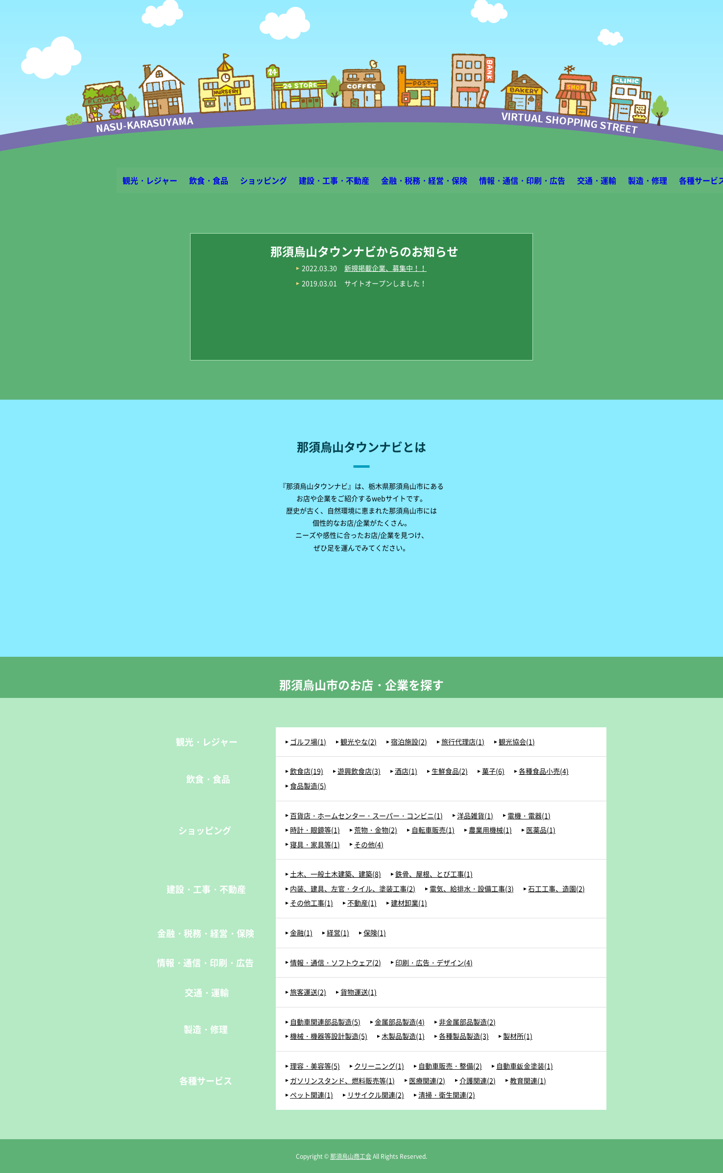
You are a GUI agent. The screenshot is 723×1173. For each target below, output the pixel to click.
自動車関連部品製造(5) (325, 1022)
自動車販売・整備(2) (450, 1066)
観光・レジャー (149, 180)
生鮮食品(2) (450, 771)
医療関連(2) (427, 1080)
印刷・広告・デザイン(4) (434, 962)
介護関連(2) (477, 1080)
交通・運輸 (596, 180)
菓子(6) (493, 771)
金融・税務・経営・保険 (424, 180)
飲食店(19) (306, 771)
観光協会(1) (517, 741)
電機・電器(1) (529, 815)
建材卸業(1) (409, 903)
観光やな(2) (358, 741)
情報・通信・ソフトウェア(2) (335, 962)
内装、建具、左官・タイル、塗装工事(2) (352, 888)
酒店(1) (406, 771)
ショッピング (263, 180)
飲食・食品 (208, 180)
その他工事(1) (311, 903)
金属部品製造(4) (400, 1022)
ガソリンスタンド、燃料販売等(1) (342, 1080)
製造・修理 (647, 180)
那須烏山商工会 (350, 1156)
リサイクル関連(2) (375, 1095)
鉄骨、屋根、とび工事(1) (434, 874)
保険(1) (374, 932)
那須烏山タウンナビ (361, 118)
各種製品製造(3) (464, 1036)
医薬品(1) (540, 830)
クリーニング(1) (379, 1066)
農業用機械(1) (490, 830)
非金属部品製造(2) (467, 1022)
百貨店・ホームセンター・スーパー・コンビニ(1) (366, 815)
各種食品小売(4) (544, 771)
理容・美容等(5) (315, 1066)
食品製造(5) (308, 785)
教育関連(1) (528, 1080)
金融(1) (301, 932)
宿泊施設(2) (409, 741)
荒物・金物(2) (375, 830)
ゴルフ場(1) (308, 741)
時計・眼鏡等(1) (315, 830)
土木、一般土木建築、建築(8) (335, 874)
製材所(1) (517, 1036)
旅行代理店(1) (462, 741)
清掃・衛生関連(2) (446, 1095)
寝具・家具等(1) (315, 844)
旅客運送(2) (308, 992)
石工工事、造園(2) (556, 888)
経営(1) (338, 932)
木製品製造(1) (403, 1036)
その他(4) (369, 844)
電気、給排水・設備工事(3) (472, 888)
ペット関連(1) (311, 1095)
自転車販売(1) (433, 830)
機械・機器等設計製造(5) (328, 1036)
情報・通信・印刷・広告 (522, 180)
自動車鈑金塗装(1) (524, 1066)
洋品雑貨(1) (475, 815)
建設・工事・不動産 (334, 180)
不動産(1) (362, 903)
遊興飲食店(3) (359, 771)
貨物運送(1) (358, 992)
